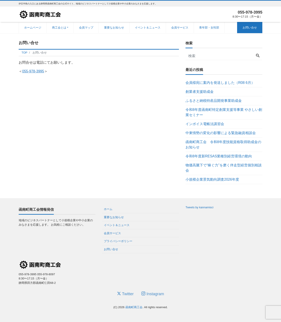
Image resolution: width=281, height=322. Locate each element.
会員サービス (179, 27)
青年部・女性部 (209, 27)
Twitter (125, 293)
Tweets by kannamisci (199, 207)
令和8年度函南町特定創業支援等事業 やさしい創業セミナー (224, 112)
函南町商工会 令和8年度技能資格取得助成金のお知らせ (223, 144)
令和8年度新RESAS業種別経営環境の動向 (219, 156)
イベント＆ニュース (147, 27)
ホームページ (32, 27)
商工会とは (59, 27)
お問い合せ (250, 27)
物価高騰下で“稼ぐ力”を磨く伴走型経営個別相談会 (224, 167)
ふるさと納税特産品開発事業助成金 (214, 101)
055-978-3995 (33, 71)
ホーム (108, 209)
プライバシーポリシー (118, 241)
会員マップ (86, 27)
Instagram (152, 293)
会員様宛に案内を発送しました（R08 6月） (220, 83)
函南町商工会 (133, 307)
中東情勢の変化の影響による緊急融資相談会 (221, 133)
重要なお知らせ (114, 27)
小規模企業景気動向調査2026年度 (212, 179)
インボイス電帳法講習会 (205, 124)
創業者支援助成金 (200, 92)
